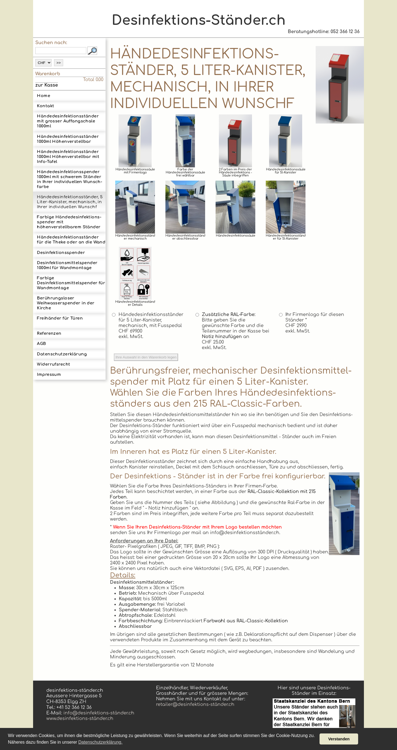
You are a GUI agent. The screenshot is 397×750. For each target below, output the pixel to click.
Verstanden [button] (339, 739)
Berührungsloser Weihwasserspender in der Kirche (65, 303)
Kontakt (45, 106)
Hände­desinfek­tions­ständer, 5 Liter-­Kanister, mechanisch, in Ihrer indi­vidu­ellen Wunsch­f (70, 202)
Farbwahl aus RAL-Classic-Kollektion (246, 620)
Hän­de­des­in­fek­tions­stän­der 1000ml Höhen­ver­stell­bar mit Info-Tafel (68, 156)
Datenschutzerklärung (62, 354)
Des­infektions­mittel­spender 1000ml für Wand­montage (67, 265)
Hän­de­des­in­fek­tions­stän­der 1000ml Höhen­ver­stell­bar (68, 139)
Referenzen (49, 333)
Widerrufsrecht (53, 364)
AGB (41, 343)
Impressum (49, 374)
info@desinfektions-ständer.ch (98, 713)
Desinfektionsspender (61, 252)
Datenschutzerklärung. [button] (100, 742)
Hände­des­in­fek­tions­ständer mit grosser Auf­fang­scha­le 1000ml (68, 121)
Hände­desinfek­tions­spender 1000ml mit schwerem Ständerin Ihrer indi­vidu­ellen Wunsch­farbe (69, 179)
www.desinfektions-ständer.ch (79, 718)
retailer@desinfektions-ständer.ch (195, 704)
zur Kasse (46, 85)
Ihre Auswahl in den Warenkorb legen (146, 357)
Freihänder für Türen (60, 320)
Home (43, 95)
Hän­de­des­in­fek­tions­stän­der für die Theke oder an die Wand (71, 239)
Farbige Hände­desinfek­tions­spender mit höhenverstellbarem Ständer (69, 222)
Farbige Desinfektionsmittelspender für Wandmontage (71, 283)
